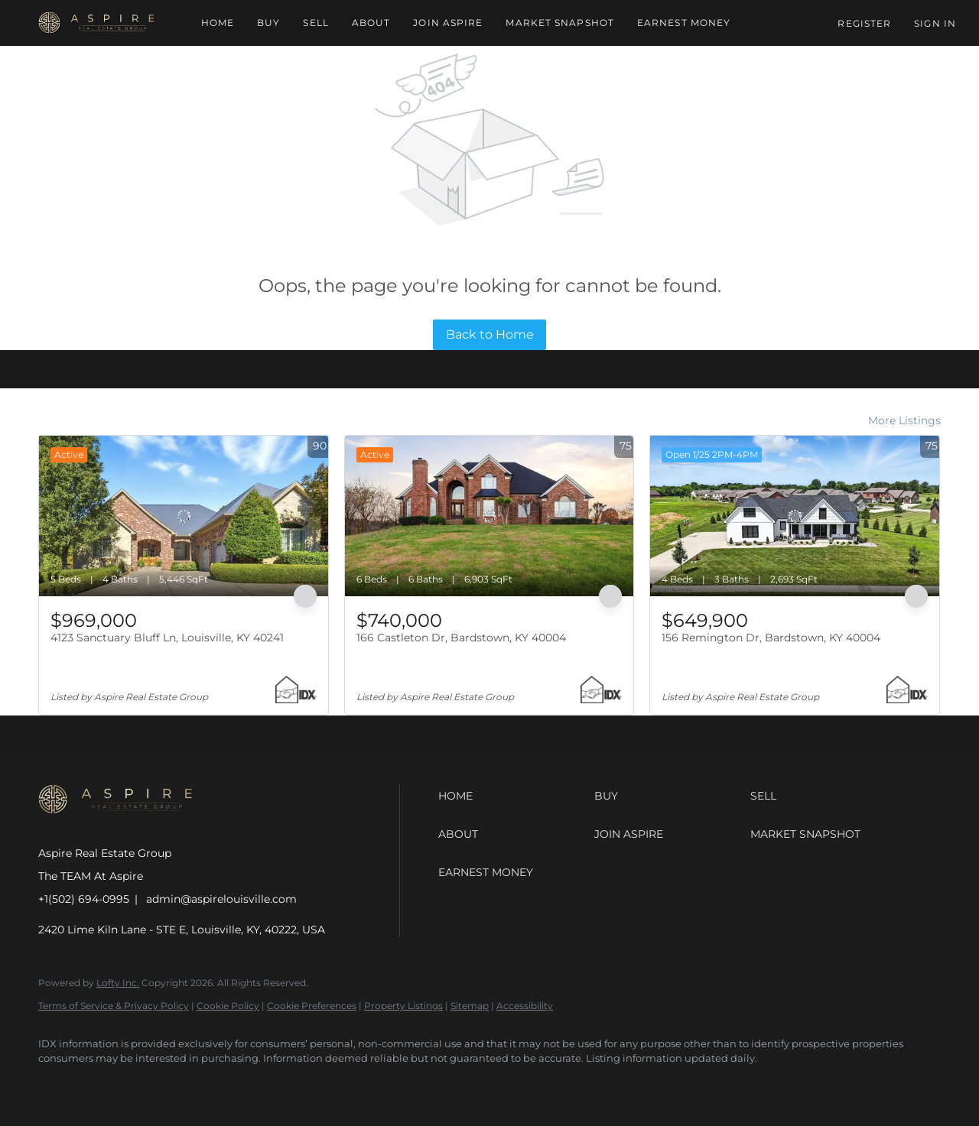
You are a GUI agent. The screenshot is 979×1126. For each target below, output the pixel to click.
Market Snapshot (560, 22)
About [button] (371, 22)
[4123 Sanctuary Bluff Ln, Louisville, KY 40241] (183, 516)
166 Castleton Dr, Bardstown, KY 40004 (461, 637)
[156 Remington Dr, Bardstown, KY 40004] (794, 516)
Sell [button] (315, 22)
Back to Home (490, 334)
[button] (96, 22)
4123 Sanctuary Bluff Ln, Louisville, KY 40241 (167, 637)
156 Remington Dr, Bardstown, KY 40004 (771, 637)
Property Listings (403, 1005)
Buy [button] (268, 22)
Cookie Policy (228, 1005)
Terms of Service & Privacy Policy (113, 1005)
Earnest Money (683, 22)
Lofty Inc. (117, 982)
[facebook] (56, 1084)
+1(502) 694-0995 (83, 899)
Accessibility (524, 1005)
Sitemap (469, 1005)
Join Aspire (448, 22)
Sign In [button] (935, 23)
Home (217, 22)
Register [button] (864, 23)
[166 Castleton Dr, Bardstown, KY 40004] (489, 516)
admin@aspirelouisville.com (221, 899)
